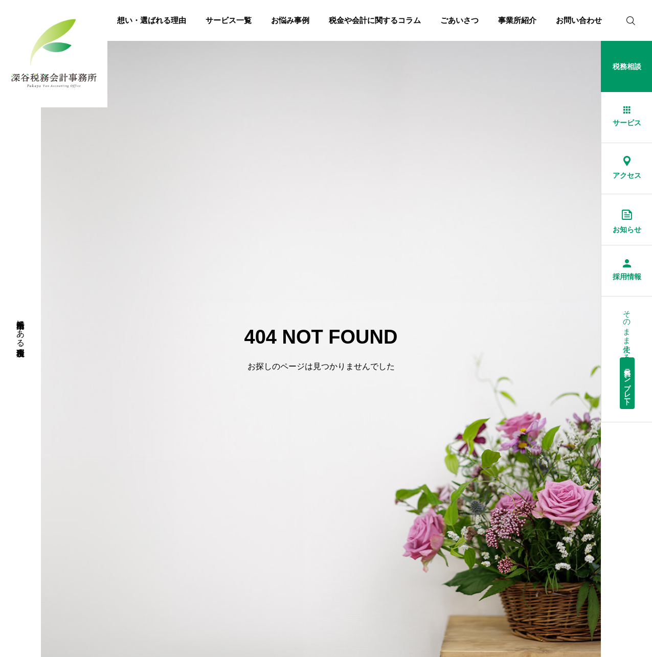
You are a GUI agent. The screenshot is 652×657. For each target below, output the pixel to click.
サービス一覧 (229, 20)
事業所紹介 (517, 20)
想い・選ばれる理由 (151, 20)
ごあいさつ (459, 20)
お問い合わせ (579, 20)
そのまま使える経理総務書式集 (627, 357)
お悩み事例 (290, 20)
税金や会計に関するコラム (375, 20)
